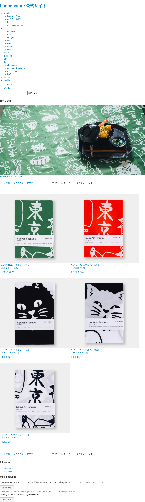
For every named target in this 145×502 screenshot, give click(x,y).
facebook (8, 471)
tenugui (18, 176)
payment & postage (16, 68)
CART (7, 88)
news (6, 59)
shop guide (12, 65)
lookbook (8, 56)
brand (6, 13)
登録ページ (7, 487)
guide (6, 62)
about (6, 53)
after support (13, 71)
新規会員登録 (20, 491)
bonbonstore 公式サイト (23, 5)
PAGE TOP (7, 500)
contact (7, 77)
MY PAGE (8, 85)
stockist (7, 80)
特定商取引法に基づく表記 (40, 491)
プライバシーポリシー (65, 491)
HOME (3, 176)
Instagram (8, 468)
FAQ (9, 74)
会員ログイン (6, 491)
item (5, 28)
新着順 (7, 182)
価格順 (30, 182)
